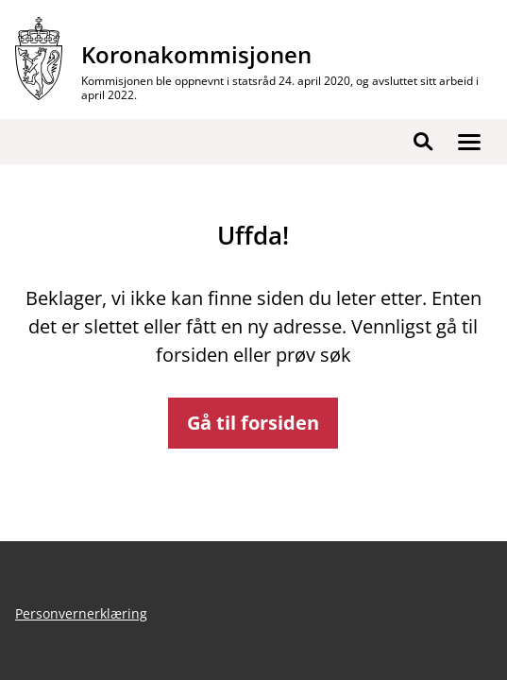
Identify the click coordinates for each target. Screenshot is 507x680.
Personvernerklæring (81, 613)
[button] (469, 141)
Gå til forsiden (253, 422)
